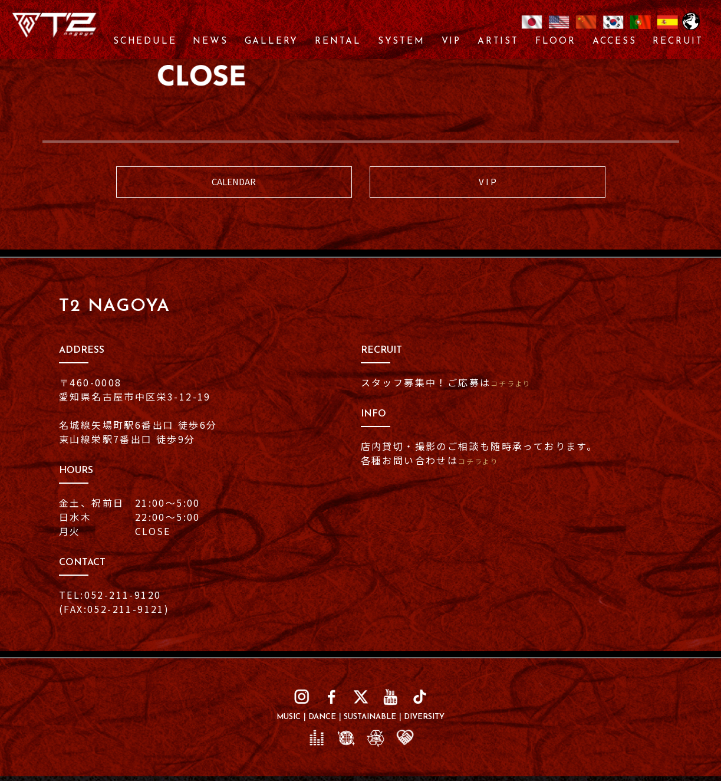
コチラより (517, 387)
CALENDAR (234, 184)
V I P (487, 184)
